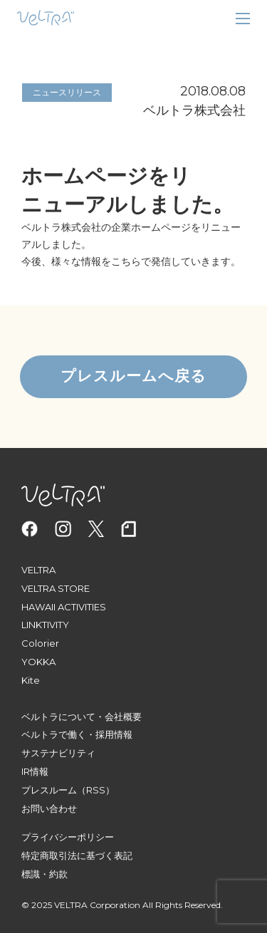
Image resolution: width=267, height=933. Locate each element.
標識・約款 (44, 874)
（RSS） (96, 790)
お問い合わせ (49, 808)
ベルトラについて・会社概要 (81, 716)
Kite (30, 680)
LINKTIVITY (45, 624)
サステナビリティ (58, 753)
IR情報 (34, 771)
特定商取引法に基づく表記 (76, 855)
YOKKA (38, 661)
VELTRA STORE (55, 588)
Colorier (40, 643)
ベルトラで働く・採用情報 (76, 734)
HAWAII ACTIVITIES (63, 607)
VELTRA (38, 569)
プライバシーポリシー (67, 837)
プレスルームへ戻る (133, 376)
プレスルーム (49, 790)
